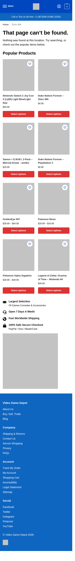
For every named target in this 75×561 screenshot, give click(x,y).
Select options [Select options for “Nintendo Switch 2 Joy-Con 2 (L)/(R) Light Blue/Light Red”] (18, 114)
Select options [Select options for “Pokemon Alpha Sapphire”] (18, 290)
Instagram (8, 516)
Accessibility (10, 482)
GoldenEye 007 (11, 219)
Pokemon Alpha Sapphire (17, 275)
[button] (66, 6)
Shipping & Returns (14, 433)
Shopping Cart (11, 477)
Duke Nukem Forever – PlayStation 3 (51, 161)
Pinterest (8, 521)
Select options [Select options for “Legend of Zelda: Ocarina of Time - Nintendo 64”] (53, 290)
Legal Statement (12, 487)
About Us (8, 409)
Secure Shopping (12, 443)
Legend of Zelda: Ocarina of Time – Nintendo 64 (52, 277)
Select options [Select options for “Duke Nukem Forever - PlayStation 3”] (53, 174)
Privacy (7, 448)
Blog (5, 418)
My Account (9, 472)
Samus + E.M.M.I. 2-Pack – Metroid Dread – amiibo (18, 161)
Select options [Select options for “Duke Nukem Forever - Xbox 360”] (53, 114)
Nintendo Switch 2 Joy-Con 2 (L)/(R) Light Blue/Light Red (18, 99)
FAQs (6, 453)
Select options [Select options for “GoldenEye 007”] (18, 230)
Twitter (6, 511)
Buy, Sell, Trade (12, 414)
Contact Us (9, 438)
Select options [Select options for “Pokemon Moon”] (53, 230)
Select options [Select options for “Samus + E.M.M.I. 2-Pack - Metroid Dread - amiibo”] (18, 174)
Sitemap (7, 492)
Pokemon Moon (47, 219)
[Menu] (8, 6)
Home (6, 24)
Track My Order (12, 468)
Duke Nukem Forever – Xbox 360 (51, 97)
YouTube (8, 526)
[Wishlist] (30, 64)
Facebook (8, 507)
